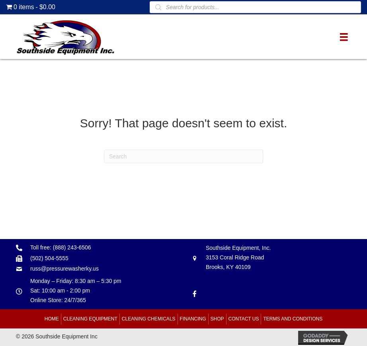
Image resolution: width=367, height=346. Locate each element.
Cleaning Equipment (90, 319)
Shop (217, 319)
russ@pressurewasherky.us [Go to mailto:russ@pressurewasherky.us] (64, 268)
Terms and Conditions (292, 319)
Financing (193, 319)
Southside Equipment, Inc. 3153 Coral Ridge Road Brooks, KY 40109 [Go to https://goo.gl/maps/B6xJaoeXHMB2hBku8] (238, 257)
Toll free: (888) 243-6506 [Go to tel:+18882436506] (60, 247)
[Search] (183, 156)
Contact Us (243, 319)
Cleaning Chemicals (149, 319)
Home (52, 319)
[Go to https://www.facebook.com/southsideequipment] (194, 293)
